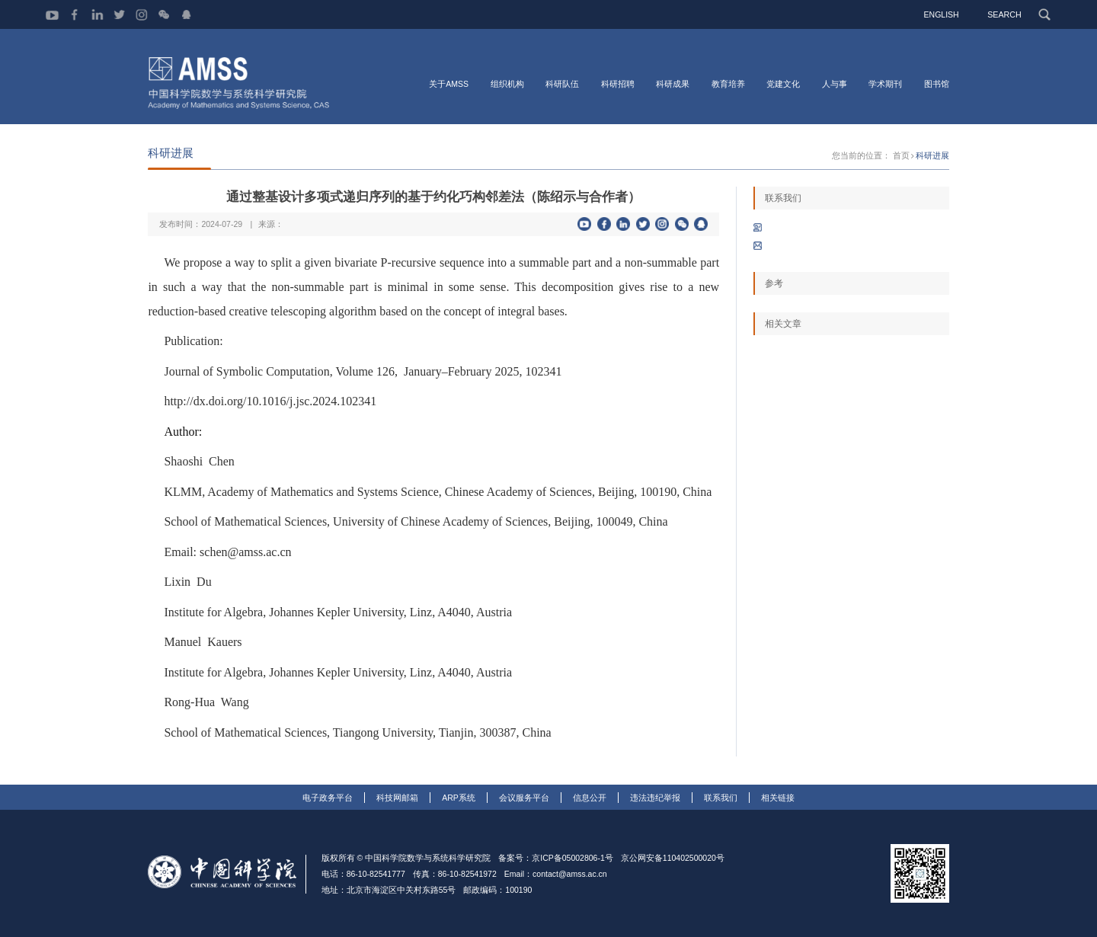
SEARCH (1005, 14)
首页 (901, 156)
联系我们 (720, 797)
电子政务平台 (327, 797)
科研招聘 (618, 83)
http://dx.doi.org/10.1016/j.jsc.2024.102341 (270, 401)
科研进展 (932, 156)
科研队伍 (562, 83)
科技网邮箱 (397, 797)
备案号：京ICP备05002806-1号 (555, 857)
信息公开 (589, 797)
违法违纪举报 (655, 797)
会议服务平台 (524, 797)
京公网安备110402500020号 (672, 857)
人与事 (834, 83)
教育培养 (728, 83)
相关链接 (778, 797)
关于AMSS (449, 83)
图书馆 (936, 83)
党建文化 (783, 83)
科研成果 (672, 83)
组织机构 (507, 83)
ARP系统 (458, 797)
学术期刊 (885, 83)
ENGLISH (942, 14)
